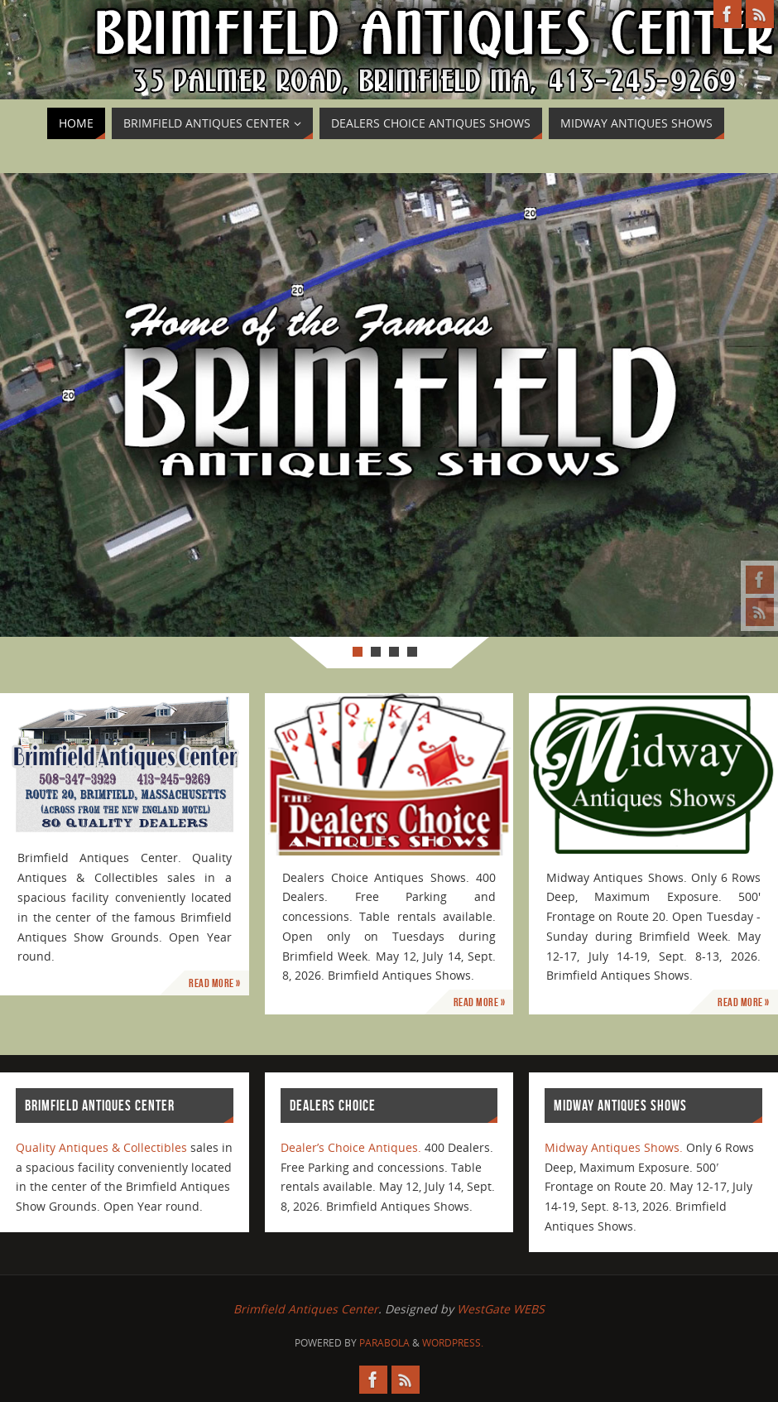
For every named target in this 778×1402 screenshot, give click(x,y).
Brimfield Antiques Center (305, 1309)
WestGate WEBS (501, 1309)
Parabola (384, 1343)
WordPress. (452, 1343)
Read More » (215, 983)
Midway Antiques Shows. (614, 1147)
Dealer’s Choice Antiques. (351, 1147)
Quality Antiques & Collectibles (101, 1147)
